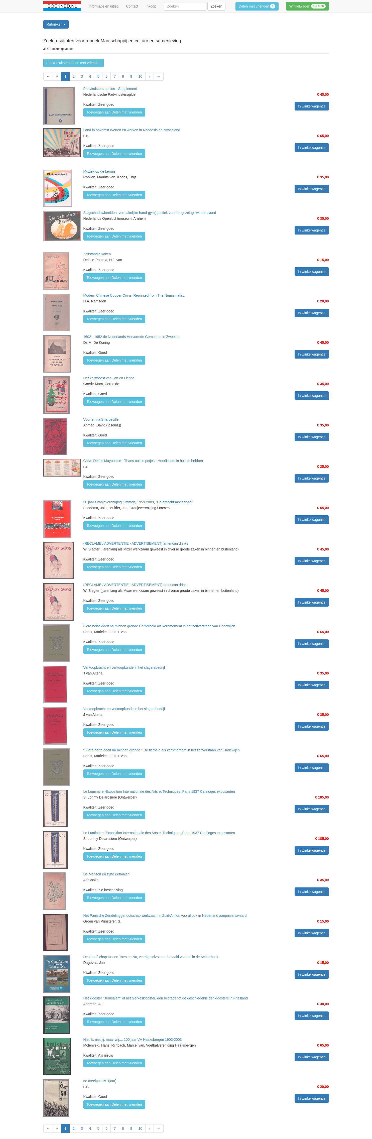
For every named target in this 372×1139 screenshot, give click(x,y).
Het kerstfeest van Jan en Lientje (109, 378)
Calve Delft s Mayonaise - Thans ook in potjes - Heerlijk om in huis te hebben (143, 461)
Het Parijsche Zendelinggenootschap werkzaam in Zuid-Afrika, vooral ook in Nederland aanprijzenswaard (165, 916)
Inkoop (151, 6)
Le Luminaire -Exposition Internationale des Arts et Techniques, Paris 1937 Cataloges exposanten (159, 791)
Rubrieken (56, 24)
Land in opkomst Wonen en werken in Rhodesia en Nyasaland (131, 130)
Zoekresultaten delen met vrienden (74, 63)
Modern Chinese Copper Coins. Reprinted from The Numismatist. (134, 295)
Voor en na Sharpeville (101, 419)
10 (140, 76)
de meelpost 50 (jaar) (99, 1081)
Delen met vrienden (257, 6)
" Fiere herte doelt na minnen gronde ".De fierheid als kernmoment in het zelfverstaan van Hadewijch (161, 750)
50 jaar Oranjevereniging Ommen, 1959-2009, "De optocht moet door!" (138, 502)
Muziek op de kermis (99, 171)
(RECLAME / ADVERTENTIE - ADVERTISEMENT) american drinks (135, 543)
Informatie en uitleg (103, 6)
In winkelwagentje (312, 106)
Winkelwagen (307, 6)
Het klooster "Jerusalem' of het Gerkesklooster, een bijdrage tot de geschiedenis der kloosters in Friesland (165, 998)
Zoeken (216, 6)
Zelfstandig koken (97, 254)
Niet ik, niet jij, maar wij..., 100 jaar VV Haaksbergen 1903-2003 (132, 1040)
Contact (132, 6)
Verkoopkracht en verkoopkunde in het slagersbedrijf (124, 667)
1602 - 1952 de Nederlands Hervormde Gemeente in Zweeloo (131, 337)
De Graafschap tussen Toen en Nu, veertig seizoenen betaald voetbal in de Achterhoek (150, 957)
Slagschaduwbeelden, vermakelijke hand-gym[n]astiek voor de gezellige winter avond (149, 213)
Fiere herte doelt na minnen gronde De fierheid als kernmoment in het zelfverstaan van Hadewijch (159, 626)
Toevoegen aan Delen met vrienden (114, 112)
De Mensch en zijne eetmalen (106, 874)
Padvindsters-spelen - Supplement (110, 89)
